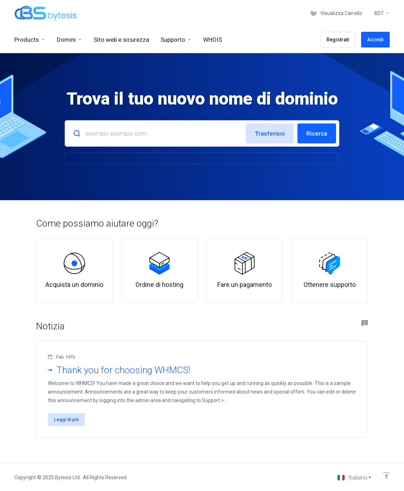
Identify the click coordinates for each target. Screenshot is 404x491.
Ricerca (316, 133)
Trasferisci (270, 133)
